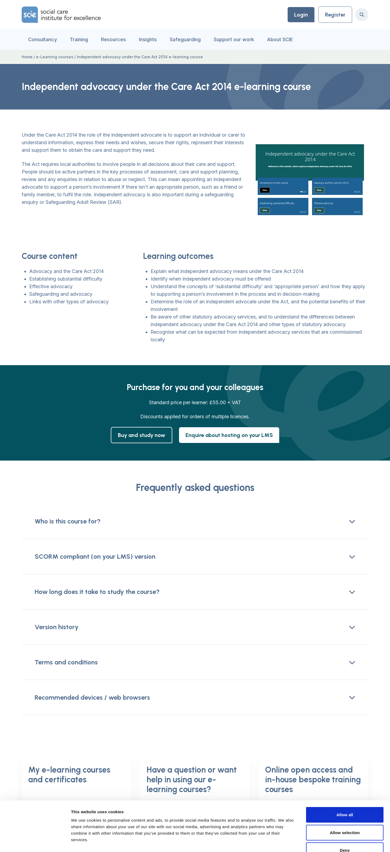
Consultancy (42, 39)
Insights (148, 39)
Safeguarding (185, 39)
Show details (284, 841)
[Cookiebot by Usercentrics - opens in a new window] (35, 841)
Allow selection (345, 798)
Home (27, 56)
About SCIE (280, 39)
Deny (345, 816)
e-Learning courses (54, 56)
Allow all (344, 781)
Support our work (234, 39)
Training (79, 39)
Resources (113, 39)
